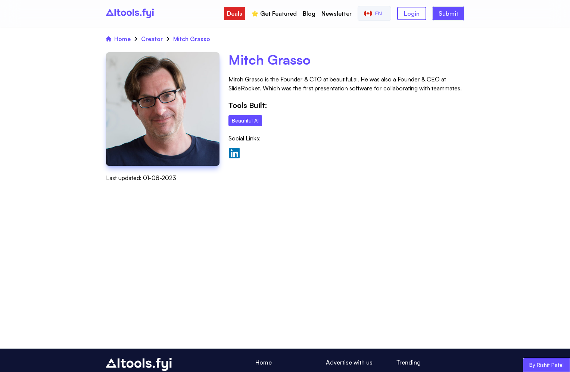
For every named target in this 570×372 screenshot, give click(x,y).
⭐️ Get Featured (274, 13)
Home (118, 39)
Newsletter (336, 13)
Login (412, 13)
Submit (448, 13)
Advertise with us (349, 362)
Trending (408, 362)
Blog (309, 13)
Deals (234, 13)
